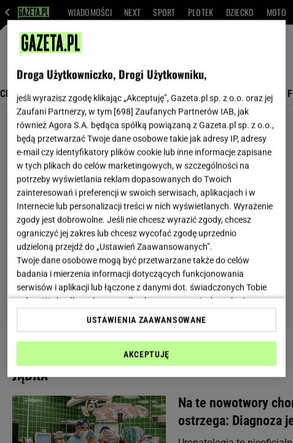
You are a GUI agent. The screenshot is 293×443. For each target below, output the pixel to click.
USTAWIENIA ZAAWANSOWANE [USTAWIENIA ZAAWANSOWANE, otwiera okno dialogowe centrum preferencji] (146, 319)
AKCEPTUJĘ (146, 354)
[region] (146, 198)
